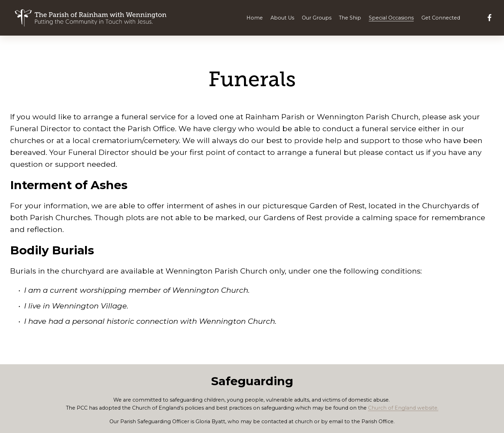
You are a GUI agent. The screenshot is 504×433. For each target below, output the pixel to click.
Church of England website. (403, 408)
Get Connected (440, 18)
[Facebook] (489, 17)
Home (254, 18)
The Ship (350, 18)
